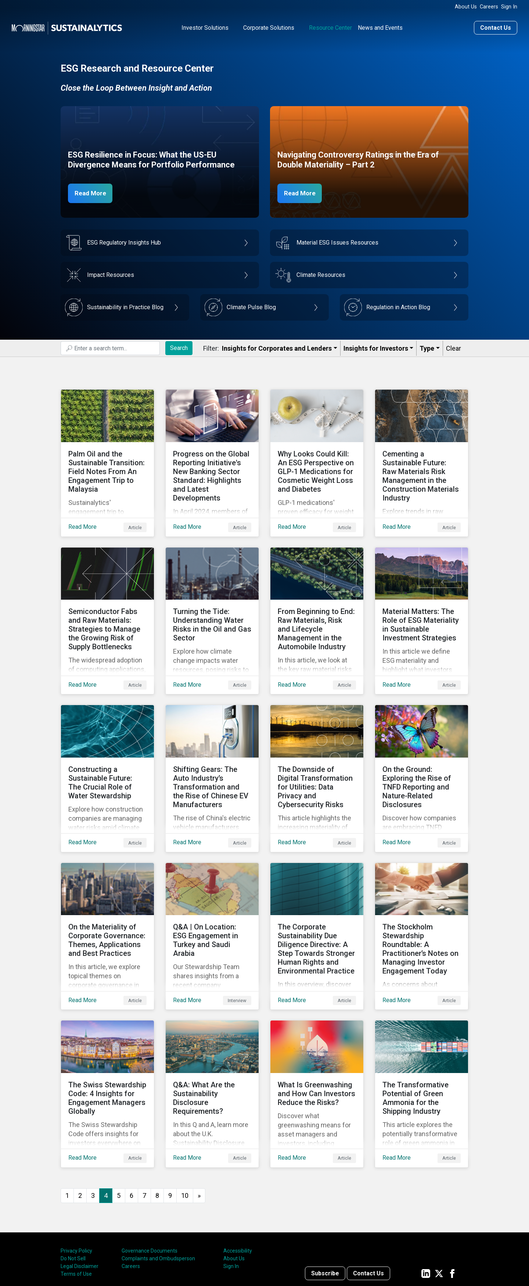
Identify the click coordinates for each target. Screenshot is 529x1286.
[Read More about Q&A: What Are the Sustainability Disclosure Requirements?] (212, 1041)
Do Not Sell (73, 1200)
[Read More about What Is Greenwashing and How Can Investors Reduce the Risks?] (316, 1041)
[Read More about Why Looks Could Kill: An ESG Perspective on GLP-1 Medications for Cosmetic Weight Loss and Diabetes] (316, 456)
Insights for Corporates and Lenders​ (277, 347)
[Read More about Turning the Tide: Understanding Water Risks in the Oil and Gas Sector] (212, 602)
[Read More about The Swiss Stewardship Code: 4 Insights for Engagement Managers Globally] (107, 1041)
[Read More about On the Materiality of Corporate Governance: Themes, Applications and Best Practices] (107, 894)
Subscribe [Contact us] (325, 1214)
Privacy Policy (76, 1192)
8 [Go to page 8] (157, 1137)
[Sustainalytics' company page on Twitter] (439, 1214)
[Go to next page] (199, 1137)
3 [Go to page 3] (93, 1137)
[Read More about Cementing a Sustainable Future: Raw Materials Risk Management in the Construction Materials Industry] (421, 456)
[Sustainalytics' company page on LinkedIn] (425, 1214)
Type (427, 347)
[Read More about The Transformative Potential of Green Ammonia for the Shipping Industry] (421, 1041)
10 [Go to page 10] (184, 1137)
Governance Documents (149, 1192)
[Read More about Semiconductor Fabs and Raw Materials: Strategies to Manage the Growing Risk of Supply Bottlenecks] (107, 602)
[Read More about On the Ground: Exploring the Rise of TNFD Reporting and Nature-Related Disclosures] (421, 748)
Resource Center (330, 27)
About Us (466, 7)
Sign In (509, 7)
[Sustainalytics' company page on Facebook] (452, 1214)
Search (179, 347)
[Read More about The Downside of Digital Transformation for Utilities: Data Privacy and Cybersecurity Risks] (316, 748)
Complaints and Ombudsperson (158, 1200)
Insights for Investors (375, 347)
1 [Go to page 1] (67, 1137)
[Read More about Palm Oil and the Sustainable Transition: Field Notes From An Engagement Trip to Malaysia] (107, 456)
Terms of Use (76, 1215)
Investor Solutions (204, 27)
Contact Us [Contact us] (495, 27)
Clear (453, 347)
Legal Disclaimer (79, 1208)
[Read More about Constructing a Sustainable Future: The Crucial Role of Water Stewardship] (107, 748)
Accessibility (237, 1192)
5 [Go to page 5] (118, 1137)
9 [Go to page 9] (170, 1137)
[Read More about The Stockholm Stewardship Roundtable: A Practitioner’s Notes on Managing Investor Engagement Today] (421, 894)
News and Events (380, 27)
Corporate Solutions (268, 27)
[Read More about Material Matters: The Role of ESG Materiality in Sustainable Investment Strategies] (421, 602)
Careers (489, 7)
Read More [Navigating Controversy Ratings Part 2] (302, 192)
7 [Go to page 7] (144, 1137)
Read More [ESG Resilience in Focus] (92, 192)
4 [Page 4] (106, 1137)
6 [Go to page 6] (131, 1137)
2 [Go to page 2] (80, 1137)
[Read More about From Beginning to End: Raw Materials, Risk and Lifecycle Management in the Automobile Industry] (316, 602)
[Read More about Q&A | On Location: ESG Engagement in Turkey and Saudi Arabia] (212, 894)
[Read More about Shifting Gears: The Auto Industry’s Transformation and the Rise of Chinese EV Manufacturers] (212, 748)
